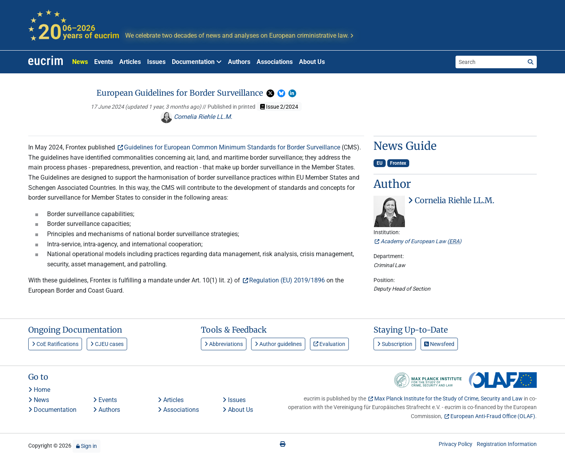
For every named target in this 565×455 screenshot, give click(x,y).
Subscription (394, 344)
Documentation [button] (197, 62)
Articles (130, 62)
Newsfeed (439, 344)
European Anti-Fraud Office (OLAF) (492, 416)
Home (39, 389)
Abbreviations (223, 344)
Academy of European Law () (421, 241)
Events (103, 62)
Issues (156, 62)
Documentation (52, 409)
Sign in (86, 446)
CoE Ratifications (55, 344)
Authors (239, 62)
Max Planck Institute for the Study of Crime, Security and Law (448, 398)
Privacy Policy (455, 444)
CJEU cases (107, 344)
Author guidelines (278, 344)
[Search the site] (490, 62)
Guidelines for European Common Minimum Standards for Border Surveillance (232, 147)
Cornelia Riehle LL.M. (196, 116)
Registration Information (507, 444)
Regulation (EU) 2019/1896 (287, 280)
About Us (312, 62)
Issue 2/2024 (279, 107)
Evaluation (329, 344)
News (80, 62)
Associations (275, 62)
